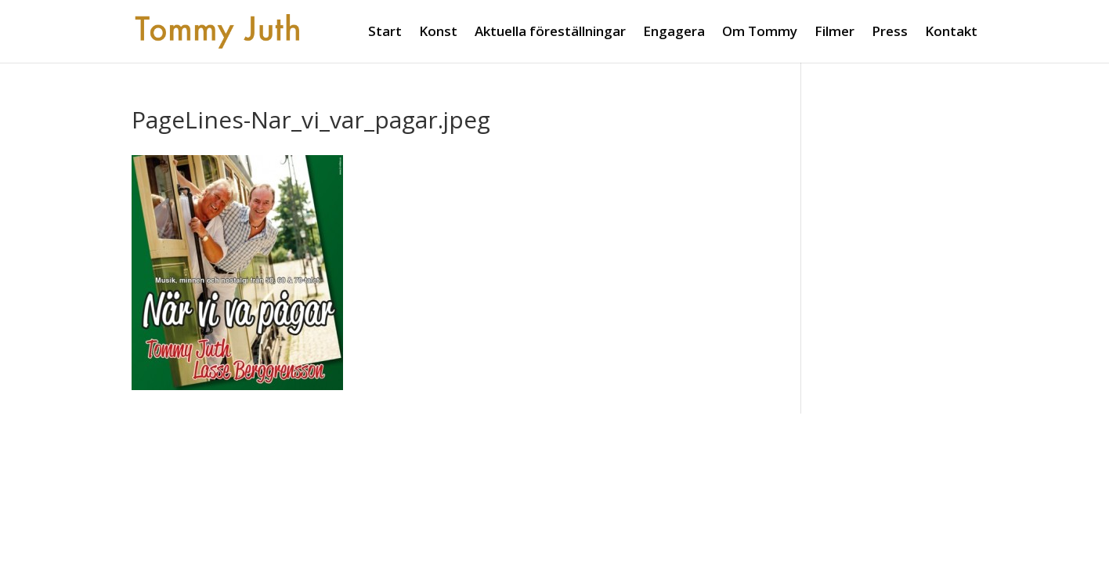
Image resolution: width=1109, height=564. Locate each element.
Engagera (674, 33)
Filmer (834, 33)
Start (385, 33)
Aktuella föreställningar (550, 33)
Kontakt (951, 33)
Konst (438, 33)
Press (890, 33)
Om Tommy (759, 33)
